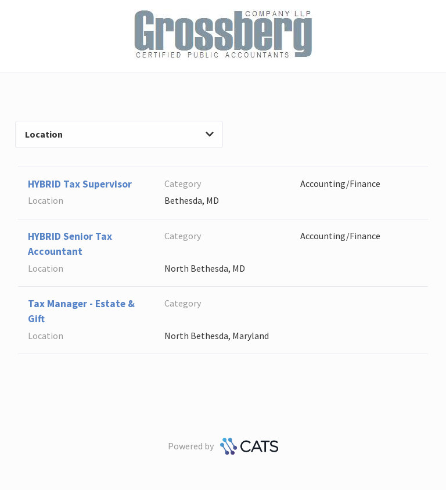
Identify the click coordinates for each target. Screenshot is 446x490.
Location (119, 134)
